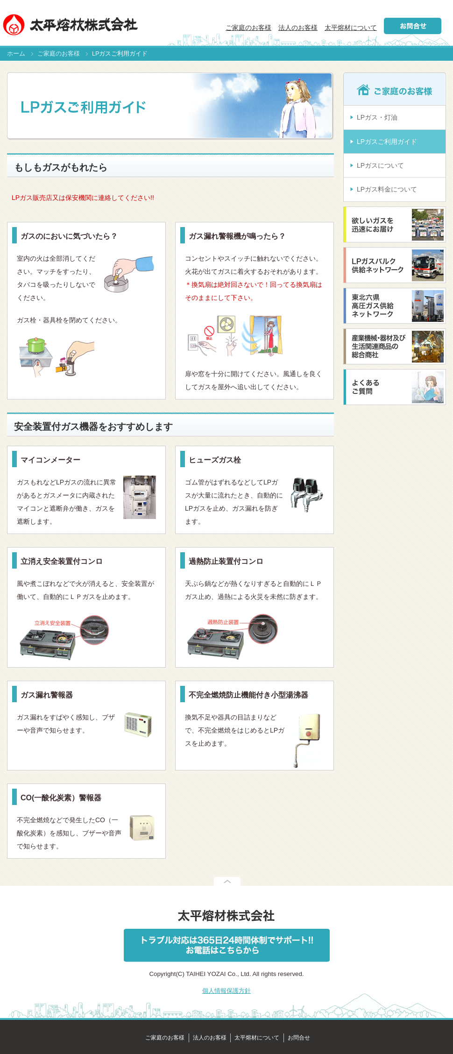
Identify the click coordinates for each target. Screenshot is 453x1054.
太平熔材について (351, 27)
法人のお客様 (298, 27)
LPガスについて (380, 165)
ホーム (16, 53)
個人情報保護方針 (226, 990)
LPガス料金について (387, 189)
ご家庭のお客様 (248, 27)
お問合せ (299, 1037)
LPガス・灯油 (377, 117)
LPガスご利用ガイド (387, 141)
